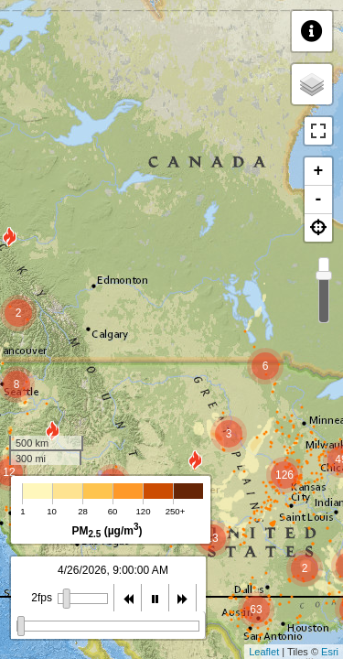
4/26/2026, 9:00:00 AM (113, 570)
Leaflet (264, 651)
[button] (318, 228)
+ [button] (319, 171)
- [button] (319, 200)
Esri (329, 651)
